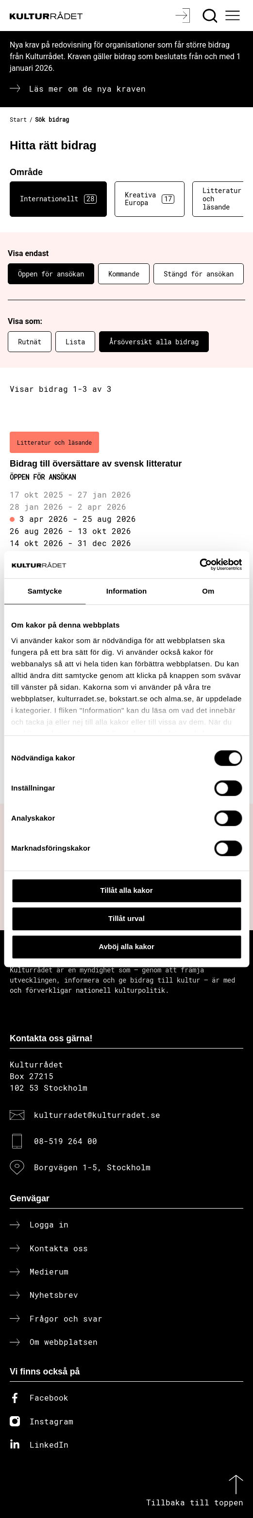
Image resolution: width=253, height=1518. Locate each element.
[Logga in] (183, 15)
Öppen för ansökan (51, 273)
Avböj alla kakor (126, 946)
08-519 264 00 (65, 1141)
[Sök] (211, 15)
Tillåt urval (126, 918)
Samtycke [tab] (45, 591)
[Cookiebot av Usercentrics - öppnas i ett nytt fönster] (199, 564)
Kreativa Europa (149, 199)
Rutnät (29, 341)
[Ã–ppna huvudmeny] (234, 15)
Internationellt (58, 199)
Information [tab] (126, 591)
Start (18, 119)
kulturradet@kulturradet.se (97, 1115)
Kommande (123, 273)
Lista (75, 341)
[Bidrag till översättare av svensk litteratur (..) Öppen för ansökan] (126, 491)
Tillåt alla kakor (126, 890)
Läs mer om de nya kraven (87, 88)
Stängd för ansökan (199, 273)
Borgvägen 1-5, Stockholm (92, 1167)
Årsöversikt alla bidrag (154, 341)
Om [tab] (208, 591)
